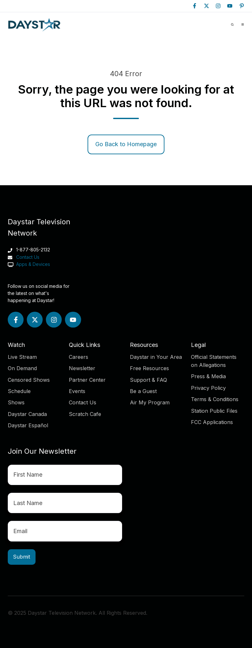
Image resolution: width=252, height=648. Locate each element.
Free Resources (149, 368)
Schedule (19, 391)
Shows (16, 402)
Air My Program (150, 402)
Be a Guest (143, 391)
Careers (78, 357)
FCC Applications (212, 422)
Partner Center (87, 380)
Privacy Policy (208, 388)
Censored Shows (29, 380)
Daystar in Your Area (156, 357)
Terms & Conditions (214, 399)
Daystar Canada (27, 414)
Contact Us (27, 257)
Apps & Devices (32, 264)
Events (77, 391)
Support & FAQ (148, 380)
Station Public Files (214, 411)
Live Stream (22, 357)
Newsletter (82, 368)
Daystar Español (28, 425)
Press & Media (208, 376)
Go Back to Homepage (126, 144)
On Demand (22, 368)
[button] (232, 24)
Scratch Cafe (85, 414)
